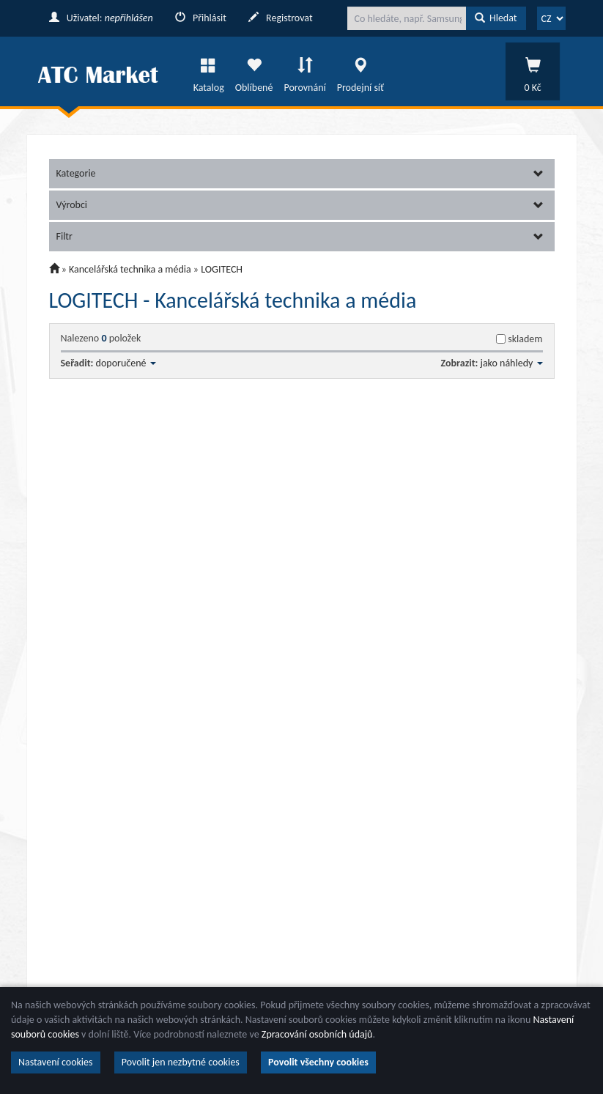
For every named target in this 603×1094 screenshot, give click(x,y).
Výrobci (300, 205)
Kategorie (300, 173)
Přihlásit (200, 18)
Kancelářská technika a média (130, 269)
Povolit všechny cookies (318, 1062)
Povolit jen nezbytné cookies (181, 1062)
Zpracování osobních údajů (317, 1034)
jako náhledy (512, 363)
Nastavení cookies (55, 1062)
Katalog (208, 71)
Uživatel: (101, 18)
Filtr (300, 236)
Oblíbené (254, 71)
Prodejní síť (360, 71)
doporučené (126, 363)
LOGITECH (222, 269)
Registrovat (280, 18)
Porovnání (304, 71)
